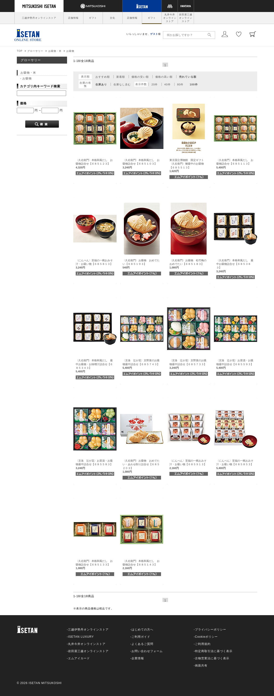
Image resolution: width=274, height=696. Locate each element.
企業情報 (137, 658)
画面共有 (201, 665)
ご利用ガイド (140, 636)
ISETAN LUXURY (81, 636)
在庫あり (101, 84)
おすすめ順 (102, 76)
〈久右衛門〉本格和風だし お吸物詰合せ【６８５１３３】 (94, 564)
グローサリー (35, 51)
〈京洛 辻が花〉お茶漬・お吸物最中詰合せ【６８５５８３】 (94, 464)
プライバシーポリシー (210, 629)
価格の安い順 (140, 76)
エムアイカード (79, 658)
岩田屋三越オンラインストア (185, 18)
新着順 (120, 76)
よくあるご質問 (142, 644)
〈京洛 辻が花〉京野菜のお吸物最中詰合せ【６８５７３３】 (187, 364)
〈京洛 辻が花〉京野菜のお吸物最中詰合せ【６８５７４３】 (141, 364)
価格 (23, 103)
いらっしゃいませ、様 (143, 34)
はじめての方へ (142, 629)
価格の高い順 (164, 76)
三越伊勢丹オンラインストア (39, 18)
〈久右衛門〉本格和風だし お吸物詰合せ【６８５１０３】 (141, 164)
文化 (112, 18)
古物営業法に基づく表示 (212, 658)
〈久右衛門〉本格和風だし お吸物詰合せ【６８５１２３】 (94, 164)
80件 (180, 84)
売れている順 (187, 76)
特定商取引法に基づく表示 (213, 651)
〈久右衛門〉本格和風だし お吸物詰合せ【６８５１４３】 (141, 564)
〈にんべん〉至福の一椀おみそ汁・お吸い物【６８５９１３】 (187, 464)
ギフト (93, 18)
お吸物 (70, 51)
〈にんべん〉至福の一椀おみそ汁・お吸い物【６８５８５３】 (234, 464)
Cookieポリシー (206, 636)
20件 (154, 84)
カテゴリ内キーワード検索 (40, 86)
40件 (167, 84)
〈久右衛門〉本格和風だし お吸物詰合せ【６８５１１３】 (234, 164)
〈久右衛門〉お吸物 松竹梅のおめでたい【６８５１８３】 (187, 264)
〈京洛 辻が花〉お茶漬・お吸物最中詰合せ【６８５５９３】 (234, 364)
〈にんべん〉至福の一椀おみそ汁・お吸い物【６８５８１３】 (94, 264)
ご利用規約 (203, 644)
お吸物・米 (55, 51)
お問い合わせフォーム (147, 651)
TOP (19, 51)
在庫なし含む (122, 84)
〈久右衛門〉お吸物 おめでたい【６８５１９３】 (141, 264)
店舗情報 (73, 18)
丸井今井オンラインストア (169, 18)
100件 (194, 84)
